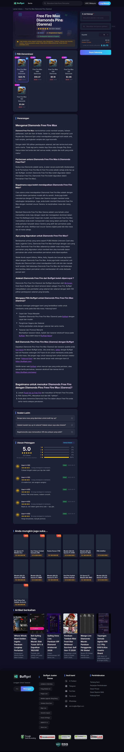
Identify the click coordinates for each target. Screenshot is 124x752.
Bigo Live (43, 708)
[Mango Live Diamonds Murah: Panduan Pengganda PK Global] (87, 636)
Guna (113, 26)
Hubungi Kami (26, 358)
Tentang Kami (95, 682)
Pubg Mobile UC (46, 689)
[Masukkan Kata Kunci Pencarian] (62, 3)
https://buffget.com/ (23, 361)
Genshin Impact (45, 713)
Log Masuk (104, 3)
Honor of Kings (45, 717)
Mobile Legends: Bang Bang (49, 698)
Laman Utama (18, 9)
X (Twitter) (70, 681)
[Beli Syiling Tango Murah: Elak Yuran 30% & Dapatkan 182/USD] (37, 636)
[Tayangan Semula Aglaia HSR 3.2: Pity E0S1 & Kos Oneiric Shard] (104, 637)
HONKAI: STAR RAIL (47, 684)
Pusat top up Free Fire (32, 393)
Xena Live (44, 727)
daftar (57, 350)
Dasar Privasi (94, 689)
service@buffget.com (74, 706)
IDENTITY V (44, 722)
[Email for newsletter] (17, 688)
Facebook (70, 696)
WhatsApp (70, 701)
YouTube (70, 691)
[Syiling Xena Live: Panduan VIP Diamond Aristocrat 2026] (54, 636)
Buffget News (46, 336)
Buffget (65, 316)
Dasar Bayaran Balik (97, 692)
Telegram (70, 686)
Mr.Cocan (68, 283)
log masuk (20, 350)
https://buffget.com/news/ (26, 372)
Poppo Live (44, 693)
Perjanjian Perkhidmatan (98, 685)
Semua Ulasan (68, 442)
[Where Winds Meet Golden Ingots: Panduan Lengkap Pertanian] (20, 636)
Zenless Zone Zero (46, 703)
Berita (30, 3)
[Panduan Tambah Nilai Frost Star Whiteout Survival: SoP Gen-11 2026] (70, 636)
